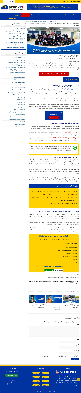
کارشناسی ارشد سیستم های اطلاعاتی (17, 112)
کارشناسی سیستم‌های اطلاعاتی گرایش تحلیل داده (14, 70)
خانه (77, 23)
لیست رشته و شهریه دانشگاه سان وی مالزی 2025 (14, 31)
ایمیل (77, 344)
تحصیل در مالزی (46, 372)
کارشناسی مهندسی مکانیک (19, 80)
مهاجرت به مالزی (33, 381)
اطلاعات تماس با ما (75, 1)
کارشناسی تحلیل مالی (20, 97)
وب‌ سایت (76, 350)
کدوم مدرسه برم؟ (35, 15)
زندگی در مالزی (33, 385)
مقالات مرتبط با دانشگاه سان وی (45, 23)
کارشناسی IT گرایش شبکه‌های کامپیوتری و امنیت (14, 67)
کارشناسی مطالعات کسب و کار (18, 87)
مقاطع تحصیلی (75, 15)
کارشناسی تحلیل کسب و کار (19, 107)
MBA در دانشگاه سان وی (38, 305)
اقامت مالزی (33, 376)
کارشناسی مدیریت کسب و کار (18, 82)
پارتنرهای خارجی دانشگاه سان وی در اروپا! (16, 47)
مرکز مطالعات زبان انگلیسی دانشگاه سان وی (15, 42)
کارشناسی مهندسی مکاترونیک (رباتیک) (16, 62)
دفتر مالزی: (12, 371)
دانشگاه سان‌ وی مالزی (20, 28)
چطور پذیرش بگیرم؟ (45, 15)
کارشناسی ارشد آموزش (20, 114)
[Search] (1, 1)
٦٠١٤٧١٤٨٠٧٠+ (50, 270)
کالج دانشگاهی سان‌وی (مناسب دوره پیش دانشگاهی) (16, 39)
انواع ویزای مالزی (16, 15)
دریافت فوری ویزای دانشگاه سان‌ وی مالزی (15, 45)
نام (78, 339)
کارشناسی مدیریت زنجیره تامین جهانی (16, 92)
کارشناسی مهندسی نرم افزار (19, 60)
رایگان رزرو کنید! (54, 117)
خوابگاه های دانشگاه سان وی (18, 36)
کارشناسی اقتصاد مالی (20, 99)
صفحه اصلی (12, 18)
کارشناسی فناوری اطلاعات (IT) (18, 65)
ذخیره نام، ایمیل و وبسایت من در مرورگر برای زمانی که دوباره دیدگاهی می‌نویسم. (60, 355)
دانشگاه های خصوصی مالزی (59, 23)
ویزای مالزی (33, 372)
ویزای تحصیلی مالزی (46, 385)
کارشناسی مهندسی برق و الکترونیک (17, 72)
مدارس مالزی (47, 376)
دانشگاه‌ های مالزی (71, 23)
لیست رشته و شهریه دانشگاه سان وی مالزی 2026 (54, 306)
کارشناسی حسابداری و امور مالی (18, 90)
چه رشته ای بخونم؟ (56, 15)
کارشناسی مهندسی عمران (19, 75)
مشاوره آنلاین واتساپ (12, 375)
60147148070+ (53, 114)
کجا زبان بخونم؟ (25, 15)
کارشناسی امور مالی (21, 102)
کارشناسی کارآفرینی (21, 104)
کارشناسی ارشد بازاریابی (20, 124)
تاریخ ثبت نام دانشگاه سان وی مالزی (17, 33)
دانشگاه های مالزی (47, 381)
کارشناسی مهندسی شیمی (19, 77)
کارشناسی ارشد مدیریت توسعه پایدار (17, 119)
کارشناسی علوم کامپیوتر (20, 57)
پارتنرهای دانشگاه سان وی (72, 305)
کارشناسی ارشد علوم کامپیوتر (19, 109)
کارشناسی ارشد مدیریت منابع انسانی (17, 117)
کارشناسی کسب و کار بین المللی (18, 94)
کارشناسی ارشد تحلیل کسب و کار (18, 127)
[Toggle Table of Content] (66, 79)
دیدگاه (77, 324)
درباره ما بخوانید (65, 1)
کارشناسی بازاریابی (21, 85)
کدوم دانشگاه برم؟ (66, 15)
